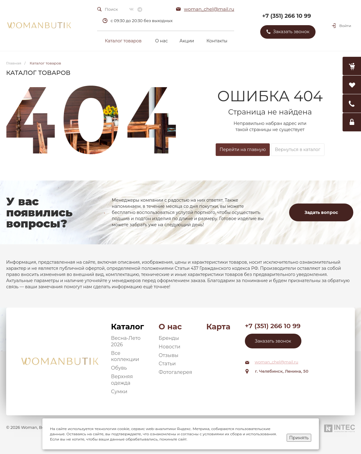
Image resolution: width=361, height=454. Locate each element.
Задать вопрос (321, 212)
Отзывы (168, 355)
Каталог (127, 326)
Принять (298, 437)
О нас (170, 326)
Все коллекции (125, 356)
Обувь (119, 368)
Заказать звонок (273, 341)
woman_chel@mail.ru (209, 9)
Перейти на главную (243, 149)
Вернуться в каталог (297, 149)
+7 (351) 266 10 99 (286, 16)
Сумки (119, 391)
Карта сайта (218, 327)
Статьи (167, 364)
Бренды (169, 338)
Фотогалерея (175, 372)
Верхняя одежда (122, 380)
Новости (169, 347)
